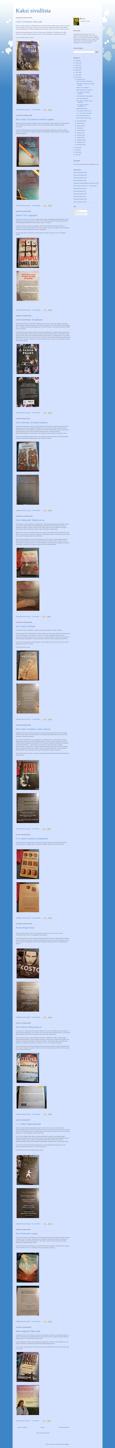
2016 (76, 152)
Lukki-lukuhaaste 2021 (79, 196)
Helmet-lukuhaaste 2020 (80, 199)
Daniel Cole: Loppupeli (26, 215)
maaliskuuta (80, 140)
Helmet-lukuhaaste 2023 (80, 180)
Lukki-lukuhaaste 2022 (79, 191)
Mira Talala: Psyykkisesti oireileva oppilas (35, 119)
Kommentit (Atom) (45, 1433)
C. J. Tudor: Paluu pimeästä (28, 1124)
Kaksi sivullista (33, 10)
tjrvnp (83, 18)
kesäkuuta (80, 132)
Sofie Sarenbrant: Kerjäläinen (29, 319)
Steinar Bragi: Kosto (25, 927)
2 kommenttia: (36, 616)
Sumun (32, 933)
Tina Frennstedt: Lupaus (27, 1233)
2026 (76, 60)
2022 (76, 70)
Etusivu (43, 1427)
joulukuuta (80, 79)
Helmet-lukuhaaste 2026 (80, 172)
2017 (76, 150)
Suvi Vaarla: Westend (25, 626)
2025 (76, 63)
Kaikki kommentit (80, 214)
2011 (76, 154)
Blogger (67, 1444)
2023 (76, 67)
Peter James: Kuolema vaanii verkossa (33, 729)
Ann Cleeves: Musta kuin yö (29, 1027)
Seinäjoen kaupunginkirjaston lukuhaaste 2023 (86, 183)
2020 (76, 75)
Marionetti (26, 219)
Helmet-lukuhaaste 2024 (80, 178)
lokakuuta (79, 123)
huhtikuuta (80, 137)
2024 (76, 65)
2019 (76, 77)
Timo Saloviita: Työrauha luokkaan (32, 422)
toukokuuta (80, 135)
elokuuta (79, 128)
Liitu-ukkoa (49, 1128)
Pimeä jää (57, 524)
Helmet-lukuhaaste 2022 (80, 188)
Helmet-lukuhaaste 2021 (80, 194)
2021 (76, 72)
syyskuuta (79, 125)
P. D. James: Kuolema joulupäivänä (32, 838)
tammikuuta (80, 144)
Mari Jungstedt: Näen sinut (28, 1331)
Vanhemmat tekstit (64, 1427)
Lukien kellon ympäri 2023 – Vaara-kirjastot (85, 185)
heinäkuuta (80, 130)
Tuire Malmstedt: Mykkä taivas (30, 520)
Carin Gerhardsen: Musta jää (29, 21)
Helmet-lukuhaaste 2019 (80, 202)
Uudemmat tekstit (22, 1427)
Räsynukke (19, 219)
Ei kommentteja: (36, 109)
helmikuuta (80, 142)
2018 (76, 147)
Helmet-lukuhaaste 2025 (80, 175)
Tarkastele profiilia (85, 21)
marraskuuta (80, 121)
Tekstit (77, 211)
